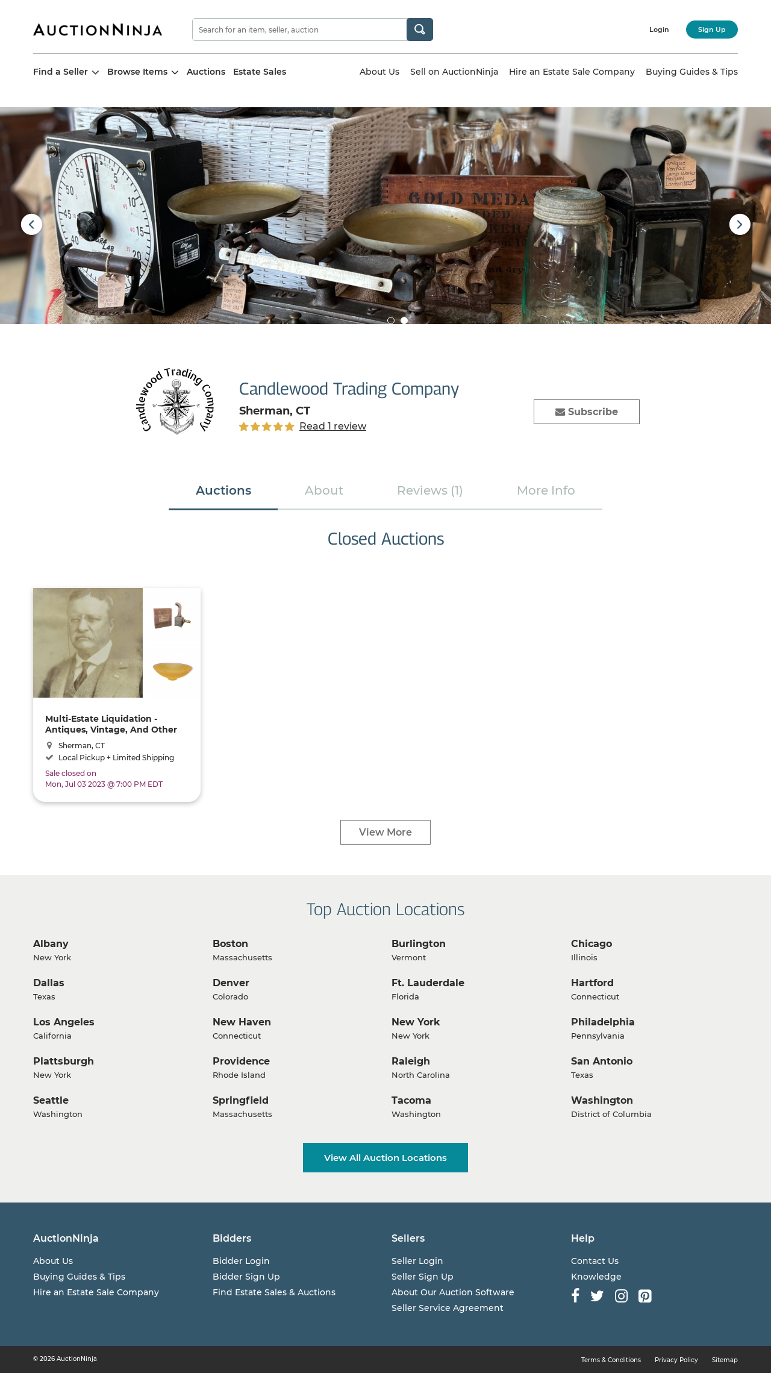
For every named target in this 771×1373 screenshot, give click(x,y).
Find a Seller (66, 71)
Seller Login (417, 1261)
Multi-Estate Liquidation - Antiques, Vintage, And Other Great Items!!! (111, 723)
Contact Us (595, 1261)
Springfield (241, 1100)
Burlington (419, 943)
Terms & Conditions (611, 1360)
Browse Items (143, 71)
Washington (602, 1100)
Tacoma (411, 1100)
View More (385, 832)
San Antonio (601, 1061)
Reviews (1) (430, 490)
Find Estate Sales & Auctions (274, 1292)
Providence (241, 1061)
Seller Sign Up (423, 1276)
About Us (379, 71)
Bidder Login (241, 1261)
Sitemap (725, 1360)
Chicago (591, 943)
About (324, 490)
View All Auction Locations (385, 1157)
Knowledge (596, 1276)
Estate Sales (259, 71)
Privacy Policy (676, 1360)
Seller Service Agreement (448, 1308)
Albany (51, 943)
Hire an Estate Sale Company (572, 71)
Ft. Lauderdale (428, 983)
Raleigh (411, 1061)
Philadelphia (603, 1022)
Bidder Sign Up (246, 1276)
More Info (546, 490)
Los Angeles (64, 1022)
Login (659, 29)
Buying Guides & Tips (692, 71)
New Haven (242, 1022)
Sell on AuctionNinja (454, 71)
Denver (231, 983)
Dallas (48, 983)
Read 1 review (332, 426)
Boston (230, 943)
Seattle (51, 1100)
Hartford (592, 983)
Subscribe (586, 412)
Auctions (206, 71)
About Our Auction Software (453, 1292)
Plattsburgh (63, 1061)
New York (416, 1022)
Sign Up (712, 29)
